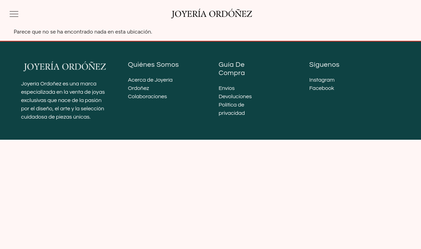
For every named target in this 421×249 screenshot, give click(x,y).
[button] (14, 14)
